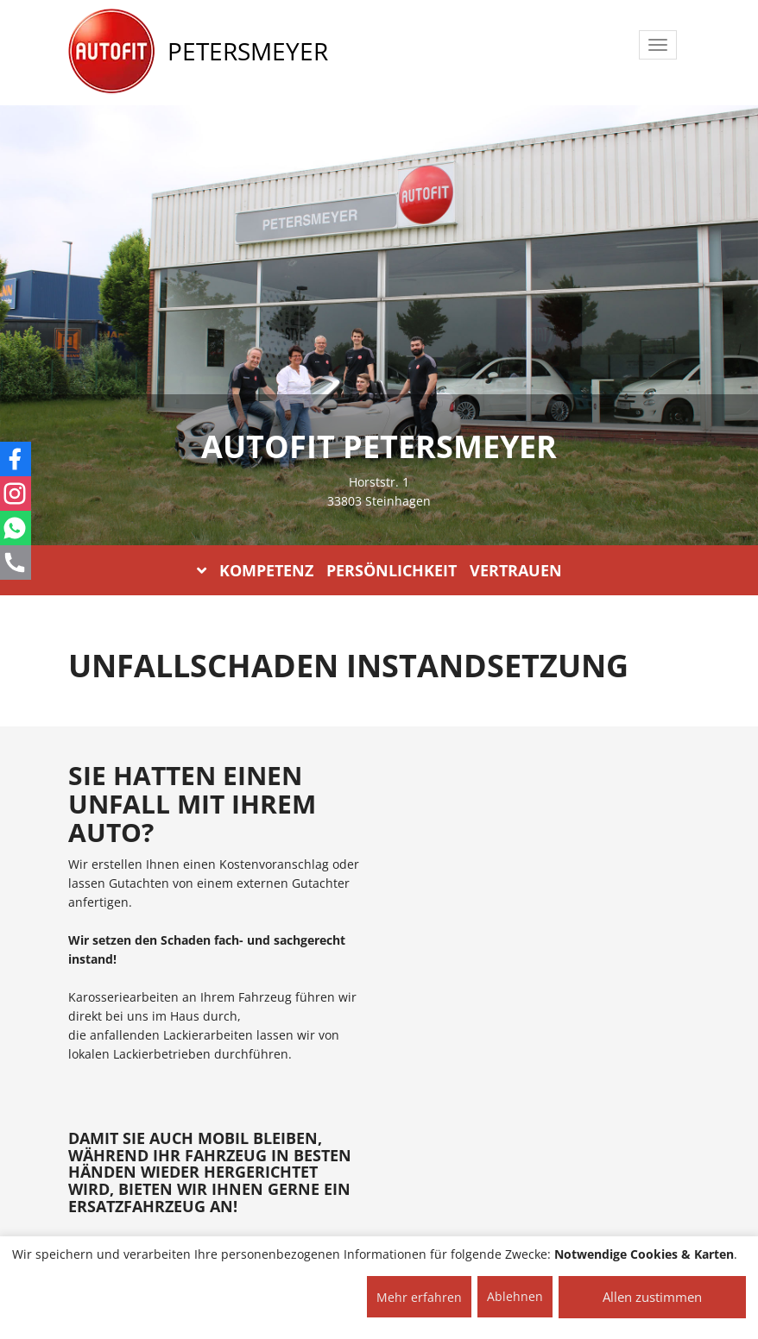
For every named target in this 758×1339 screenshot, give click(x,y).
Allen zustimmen (652, 1296)
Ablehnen (515, 1296)
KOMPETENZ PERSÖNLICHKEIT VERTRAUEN (379, 570)
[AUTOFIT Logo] (111, 52)
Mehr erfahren (419, 1297)
